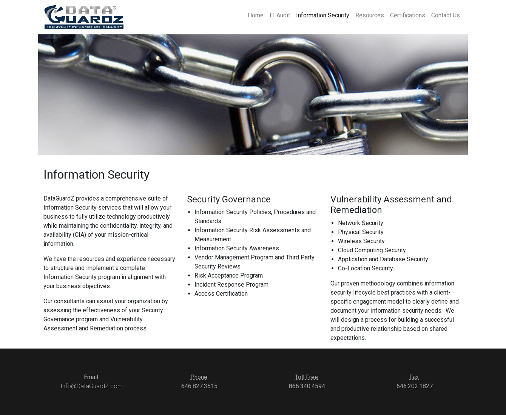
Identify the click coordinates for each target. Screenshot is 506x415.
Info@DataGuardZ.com (91, 386)
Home (256, 15)
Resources (369, 15)
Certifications (407, 15)
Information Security (322, 15)
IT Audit (280, 15)
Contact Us (445, 15)
